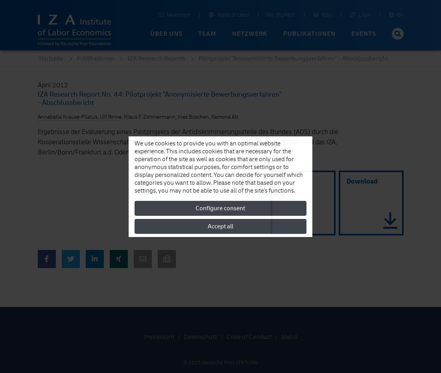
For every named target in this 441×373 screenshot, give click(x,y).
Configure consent (220, 208)
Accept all (220, 226)
